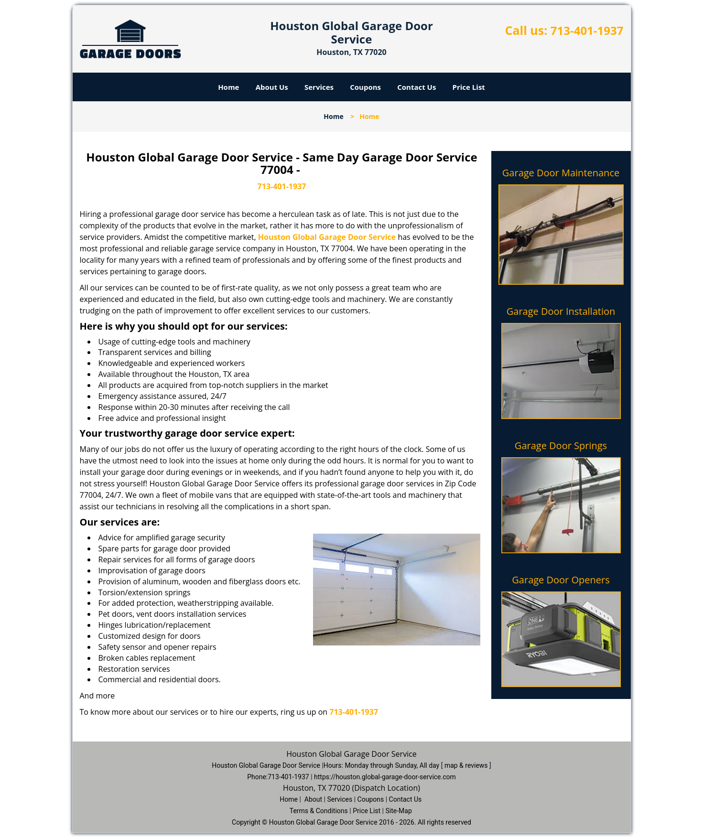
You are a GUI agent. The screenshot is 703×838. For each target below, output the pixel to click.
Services (319, 87)
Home (228, 87)
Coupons (365, 87)
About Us (272, 87)
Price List (469, 87)
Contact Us (416, 87)
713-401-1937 (587, 30)
